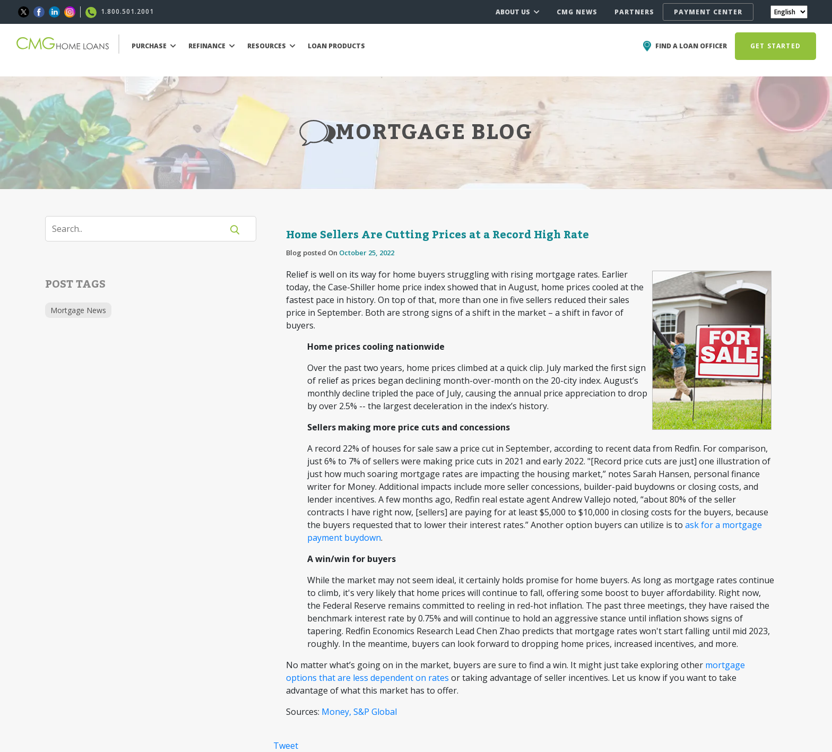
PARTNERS (634, 11)
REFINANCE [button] (211, 45)
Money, (336, 712)
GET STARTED (775, 45)
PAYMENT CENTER (708, 11)
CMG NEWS (577, 11)
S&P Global (375, 712)
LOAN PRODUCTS (336, 45)
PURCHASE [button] (154, 45)
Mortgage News (78, 310)
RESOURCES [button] (271, 45)
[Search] (140, 229)
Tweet (285, 745)
